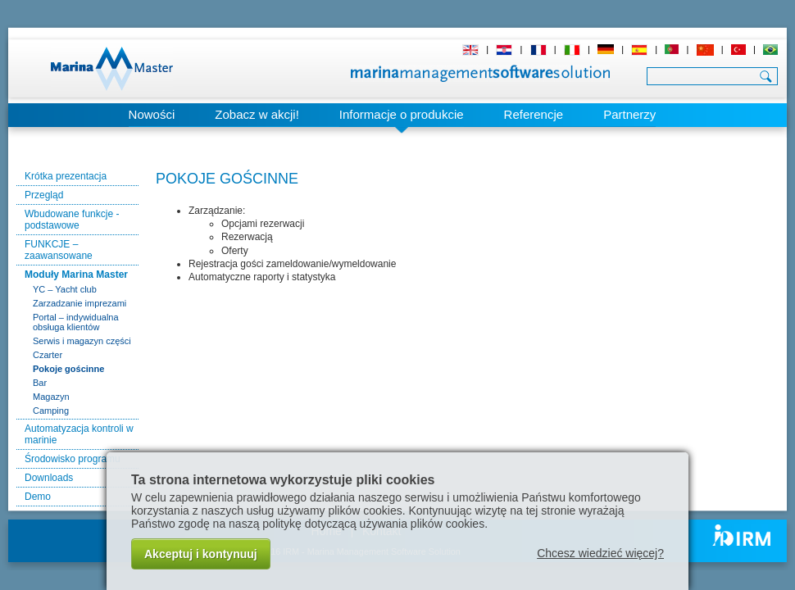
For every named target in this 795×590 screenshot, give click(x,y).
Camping (51, 410)
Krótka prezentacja (66, 176)
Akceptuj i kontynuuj (200, 553)
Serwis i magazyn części (82, 341)
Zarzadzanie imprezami (79, 303)
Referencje (534, 114)
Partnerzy (629, 114)
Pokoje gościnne (68, 369)
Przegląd (44, 195)
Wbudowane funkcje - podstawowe (72, 219)
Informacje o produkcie (401, 114)
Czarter (47, 355)
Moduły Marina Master (76, 274)
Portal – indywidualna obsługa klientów (76, 322)
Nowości (152, 114)
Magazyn (51, 397)
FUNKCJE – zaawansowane (59, 249)
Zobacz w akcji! (257, 114)
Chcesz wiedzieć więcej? (600, 553)
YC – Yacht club (65, 289)
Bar (40, 383)
